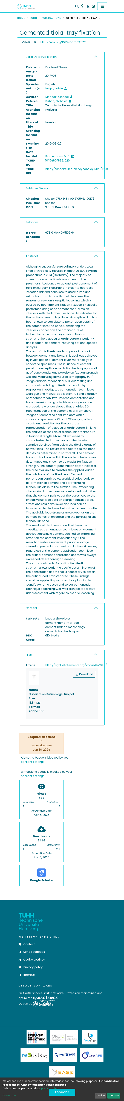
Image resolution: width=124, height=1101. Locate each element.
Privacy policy (31, 967)
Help (82, 6)
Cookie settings (32, 960)
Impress (27, 975)
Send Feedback (32, 952)
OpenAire (92, 1055)
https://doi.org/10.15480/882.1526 (63, 42)
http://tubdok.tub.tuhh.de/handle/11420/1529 (76, 169)
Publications (52, 18)
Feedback (62, 1092)
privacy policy (49, 1088)
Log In (88, 6)
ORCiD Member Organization (64, 1037)
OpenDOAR (64, 1055)
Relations (32, 222)
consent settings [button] (32, 762)
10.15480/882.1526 (57, 160)
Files (29, 655)
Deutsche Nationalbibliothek (36, 1037)
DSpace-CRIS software (48, 993)
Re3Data (34, 1055)
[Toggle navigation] (102, 6)
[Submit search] (76, 6)
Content (31, 608)
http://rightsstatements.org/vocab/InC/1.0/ (76, 665)
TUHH (33, 18)
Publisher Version (38, 188)
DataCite (90, 1037)
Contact (27, 944)
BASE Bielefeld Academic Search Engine (62, 1072)
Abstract (32, 256)
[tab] (62, 57)
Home (21, 18)
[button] (93, 6)
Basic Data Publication (41, 57)
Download (84, 674)
